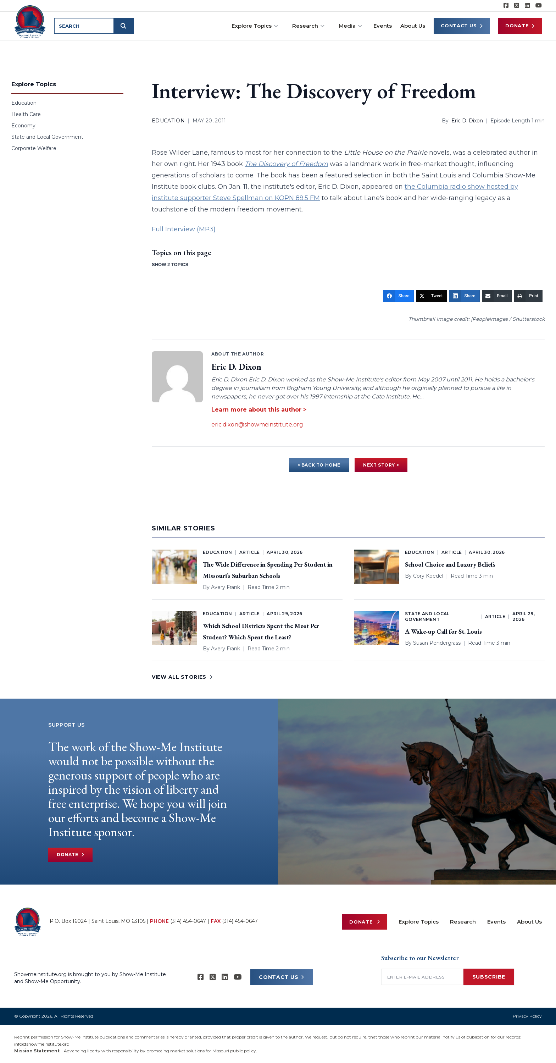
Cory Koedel (428, 576)
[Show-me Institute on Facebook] (506, 5)
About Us (412, 25)
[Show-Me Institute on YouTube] (538, 5)
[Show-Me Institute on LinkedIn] (527, 5)
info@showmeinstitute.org (42, 1044)
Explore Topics (255, 25)
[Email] (497, 296)
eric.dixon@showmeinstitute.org (257, 424)
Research (308, 25)
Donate (520, 26)
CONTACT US (281, 977)
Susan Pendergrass (437, 643)
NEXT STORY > (381, 465)
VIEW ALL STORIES (182, 677)
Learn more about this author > (258, 409)
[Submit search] (125, 26)
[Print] (528, 296)
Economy (23, 125)
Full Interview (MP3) (184, 229)
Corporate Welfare (33, 148)
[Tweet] (431, 296)
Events (382, 25)
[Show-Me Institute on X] (516, 5)
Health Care (26, 114)
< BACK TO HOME (319, 465)
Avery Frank (225, 587)
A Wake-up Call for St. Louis (443, 631)
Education (24, 103)
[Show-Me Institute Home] (30, 21)
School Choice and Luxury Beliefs (450, 564)
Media (350, 25)
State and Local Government (47, 137)
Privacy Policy (527, 1016)
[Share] (398, 296)
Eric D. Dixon (467, 120)
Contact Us (462, 26)
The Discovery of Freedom (286, 164)
